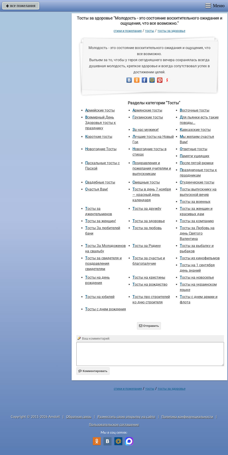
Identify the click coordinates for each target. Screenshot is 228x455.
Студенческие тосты (197, 182)
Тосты (149, 31)
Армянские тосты (147, 110)
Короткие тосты (98, 136)
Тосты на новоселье (197, 277)
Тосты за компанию (197, 221)
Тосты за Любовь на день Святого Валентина (197, 233)
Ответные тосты (193, 149)
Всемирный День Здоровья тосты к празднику (100, 122)
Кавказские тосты (195, 130)
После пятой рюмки (196, 163)
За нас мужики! (145, 130)
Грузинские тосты (147, 117)
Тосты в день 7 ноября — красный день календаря (151, 194)
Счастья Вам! (96, 189)
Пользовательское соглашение (114, 424)
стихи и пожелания (128, 31)
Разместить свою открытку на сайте (126, 416)
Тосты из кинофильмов (200, 258)
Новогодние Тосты (100, 149)
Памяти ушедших (194, 156)
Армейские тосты (100, 110)
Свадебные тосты (100, 182)
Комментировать (92, 371)
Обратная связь (78, 416)
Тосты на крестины (148, 277)
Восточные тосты (194, 110)
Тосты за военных (195, 201)
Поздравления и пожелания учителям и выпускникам (151, 168)
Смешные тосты (146, 182)
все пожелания (20, 5)
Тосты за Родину (146, 246)
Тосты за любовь (147, 228)
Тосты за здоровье (171, 31)
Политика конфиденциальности (187, 416)
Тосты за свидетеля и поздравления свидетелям (103, 263)
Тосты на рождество (149, 284)
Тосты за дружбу (146, 208)
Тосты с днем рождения (105, 309)
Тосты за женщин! (100, 221)
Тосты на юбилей (99, 297)
